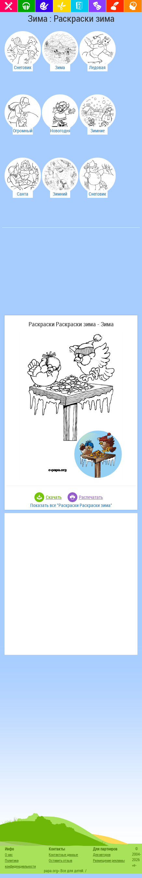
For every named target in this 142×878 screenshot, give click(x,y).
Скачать (54, 497)
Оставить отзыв (60, 860)
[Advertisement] (53, 274)
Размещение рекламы (109, 860)
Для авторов (101, 854)
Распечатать (91, 497)
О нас (9, 854)
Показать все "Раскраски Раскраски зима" (71, 505)
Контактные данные (63, 854)
